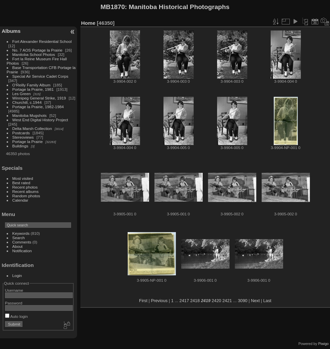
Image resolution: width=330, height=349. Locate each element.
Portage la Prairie (27, 141)
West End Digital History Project (40, 120)
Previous (159, 300)
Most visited (22, 178)
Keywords (21, 233)
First (143, 300)
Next (255, 300)
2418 (195, 300)
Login (17, 275)
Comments (21, 242)
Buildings (20, 146)
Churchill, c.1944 (27, 102)
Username (14, 290)
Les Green (21, 93)
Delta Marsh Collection (32, 128)
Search (18, 237)
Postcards (21, 133)
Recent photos (25, 187)
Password (13, 303)
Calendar (20, 200)
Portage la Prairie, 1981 (33, 89)
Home (88, 23)
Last (267, 300)
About (17, 246)
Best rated (21, 183)
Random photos (26, 196)
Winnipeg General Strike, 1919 (39, 98)
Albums (11, 31)
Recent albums (25, 191)
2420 (216, 300)
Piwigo (323, 344)
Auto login (16, 316)
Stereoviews (23, 137)
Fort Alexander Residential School (42, 41)
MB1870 (113, 6)
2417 (184, 300)
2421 (227, 300)
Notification (22, 251)
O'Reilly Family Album (31, 85)
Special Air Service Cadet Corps (40, 76)
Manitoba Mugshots (29, 115)
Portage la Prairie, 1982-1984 (38, 106)
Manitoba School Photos (33, 54)
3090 (242, 300)
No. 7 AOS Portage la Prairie (37, 50)
